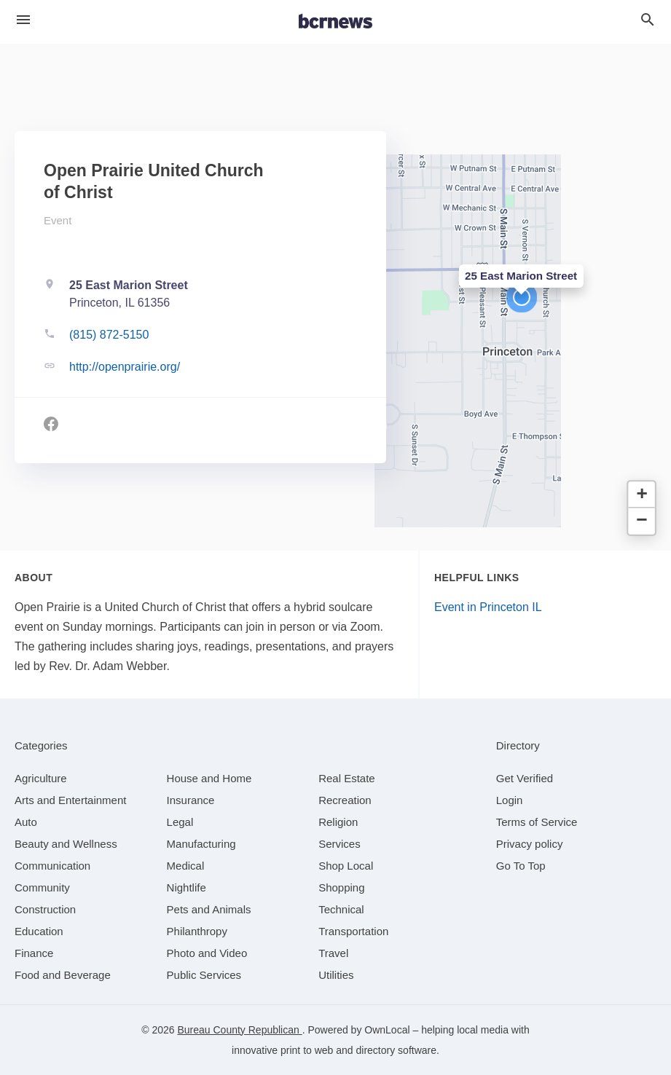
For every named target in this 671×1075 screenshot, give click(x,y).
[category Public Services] (204, 975)
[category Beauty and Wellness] (66, 844)
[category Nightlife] (186, 887)
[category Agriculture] (41, 778)
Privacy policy (529, 844)
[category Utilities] (335, 975)
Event (57, 220)
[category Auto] (26, 822)
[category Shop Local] (345, 865)
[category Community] (42, 887)
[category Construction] (45, 909)
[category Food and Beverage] (63, 975)
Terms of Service (537, 822)
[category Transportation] (353, 931)
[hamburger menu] (23, 19)
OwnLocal (386, 1030)
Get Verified (524, 778)
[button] (521, 297)
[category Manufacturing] (201, 844)
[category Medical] (186, 865)
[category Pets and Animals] (209, 909)
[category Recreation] (345, 800)
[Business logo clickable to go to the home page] (336, 21)
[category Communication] (52, 865)
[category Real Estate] (346, 778)
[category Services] (339, 844)
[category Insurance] (191, 800)
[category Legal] (180, 822)
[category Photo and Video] (207, 953)
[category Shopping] (341, 887)
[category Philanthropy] (197, 931)
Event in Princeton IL (488, 607)
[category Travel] (333, 953)
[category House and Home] (209, 778)
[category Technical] (341, 909)
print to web (306, 1050)
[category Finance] (34, 953)
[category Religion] (338, 822)
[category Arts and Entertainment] (70, 800)
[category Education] (39, 931)
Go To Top (521, 865)
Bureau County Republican (239, 1030)
